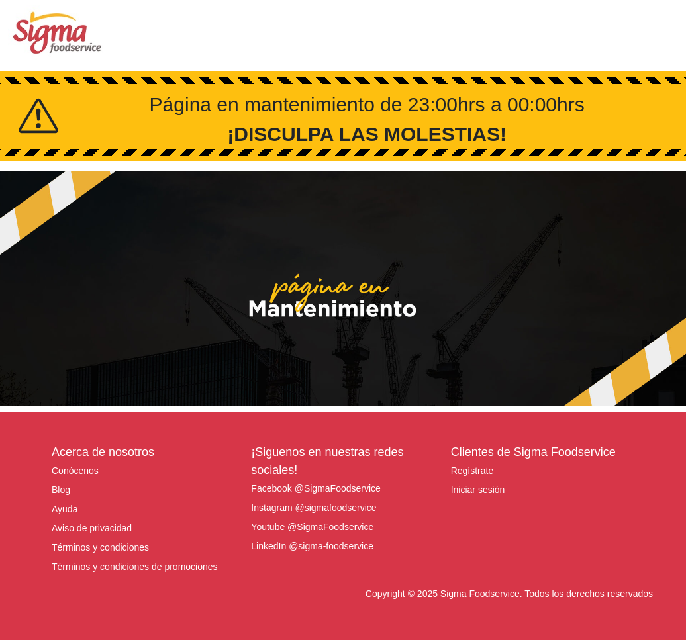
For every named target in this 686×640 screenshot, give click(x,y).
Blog (61, 489)
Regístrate (472, 470)
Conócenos (75, 470)
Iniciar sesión (478, 489)
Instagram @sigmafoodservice (313, 507)
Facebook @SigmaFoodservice (316, 488)
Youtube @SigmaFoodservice (312, 527)
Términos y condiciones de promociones (135, 566)
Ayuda (64, 509)
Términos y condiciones (100, 547)
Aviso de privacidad (92, 528)
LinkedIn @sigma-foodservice (312, 546)
